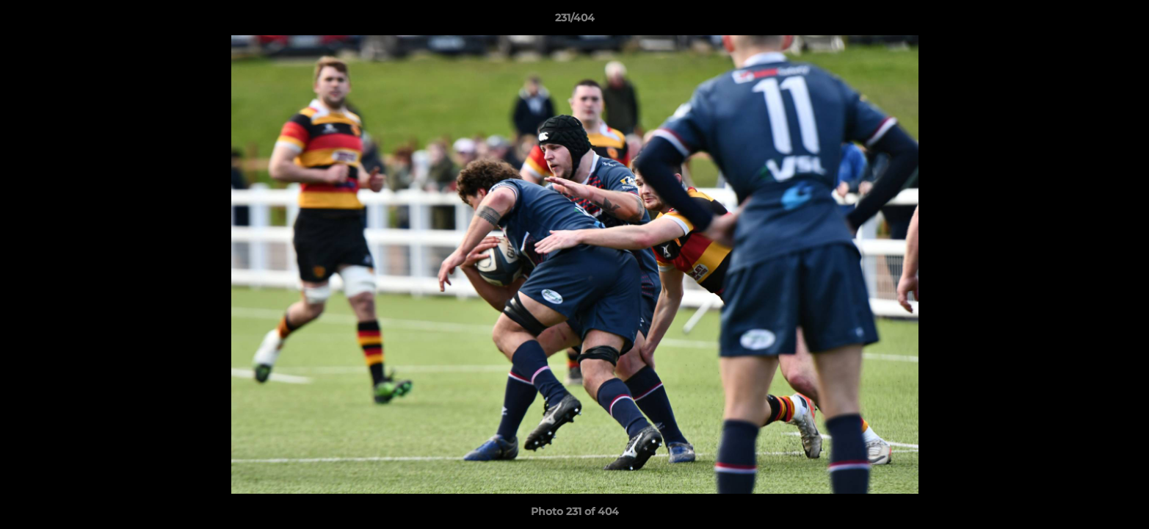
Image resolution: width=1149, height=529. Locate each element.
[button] (1122, 21)
